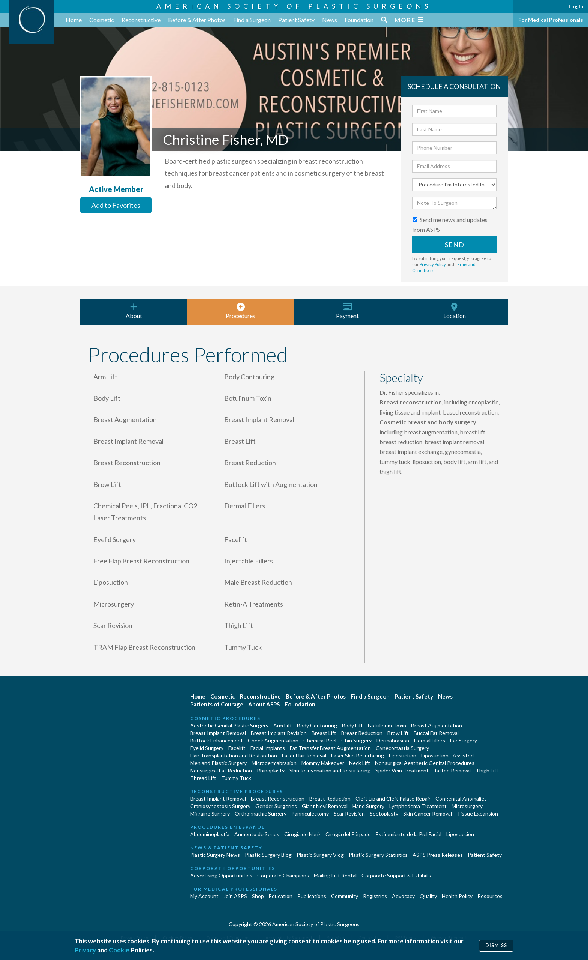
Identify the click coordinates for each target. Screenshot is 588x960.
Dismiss (496, 945)
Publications (311, 896)
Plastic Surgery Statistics (378, 855)
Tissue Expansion (477, 813)
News (329, 19)
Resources (489, 896)
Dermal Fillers (429, 740)
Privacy (85, 950)
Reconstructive (141, 19)
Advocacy (403, 896)
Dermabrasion (392, 740)
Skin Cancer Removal (427, 813)
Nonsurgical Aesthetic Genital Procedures (424, 763)
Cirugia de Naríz (302, 834)
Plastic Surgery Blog (268, 855)
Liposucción (460, 834)
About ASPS (264, 704)
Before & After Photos (197, 19)
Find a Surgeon (252, 19)
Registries (375, 896)
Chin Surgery (356, 740)
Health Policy (457, 896)
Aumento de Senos (256, 834)
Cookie (119, 950)
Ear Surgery (463, 740)
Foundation (359, 19)
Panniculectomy (310, 813)
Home (74, 19)
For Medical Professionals (550, 20)
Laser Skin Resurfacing (357, 755)
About (133, 311)
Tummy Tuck (236, 778)
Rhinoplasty (271, 770)
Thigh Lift (487, 770)
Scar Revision (349, 813)
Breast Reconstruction (277, 798)
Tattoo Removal (452, 770)
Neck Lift (359, 763)
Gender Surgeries (276, 806)
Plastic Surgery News (215, 855)
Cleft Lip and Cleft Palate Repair (393, 798)
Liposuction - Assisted (447, 755)
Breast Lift (324, 733)
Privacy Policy (433, 264)
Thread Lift (203, 778)
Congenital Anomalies (461, 798)
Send (454, 244)
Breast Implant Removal (218, 733)
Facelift (237, 748)
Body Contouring (317, 725)
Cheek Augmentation (273, 740)
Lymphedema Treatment (418, 806)
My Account (204, 896)
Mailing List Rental (335, 875)
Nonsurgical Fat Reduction (221, 770)
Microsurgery (467, 806)
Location (454, 311)
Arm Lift (282, 725)
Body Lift (352, 725)
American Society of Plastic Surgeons (294, 6)
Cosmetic (101, 19)
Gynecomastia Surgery (402, 748)
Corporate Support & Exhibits (396, 875)
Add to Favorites (116, 205)
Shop (258, 896)
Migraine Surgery (210, 813)
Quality (428, 896)
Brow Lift (398, 733)
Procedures (240, 311)
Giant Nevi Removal (325, 806)
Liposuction (402, 755)
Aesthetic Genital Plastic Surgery (229, 725)
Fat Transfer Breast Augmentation (330, 748)
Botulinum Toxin (387, 725)
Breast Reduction (361, 733)
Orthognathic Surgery (260, 813)
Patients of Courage (216, 704)
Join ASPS (235, 896)
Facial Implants (267, 748)
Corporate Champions (283, 875)
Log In (575, 6)
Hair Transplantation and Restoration (233, 755)
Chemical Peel (319, 740)
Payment (347, 311)
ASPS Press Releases (437, 855)
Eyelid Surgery (207, 748)
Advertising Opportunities (221, 875)
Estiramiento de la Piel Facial (408, 834)
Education (280, 896)
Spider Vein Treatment (402, 770)
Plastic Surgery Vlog (320, 855)
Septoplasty (384, 813)
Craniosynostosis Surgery (220, 806)
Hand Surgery (368, 806)
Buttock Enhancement (216, 740)
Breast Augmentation (436, 725)
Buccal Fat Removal (436, 733)
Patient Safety (296, 19)
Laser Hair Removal (304, 755)
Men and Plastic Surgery (218, 763)
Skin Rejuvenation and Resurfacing (330, 770)
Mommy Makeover (323, 763)
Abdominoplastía (210, 834)
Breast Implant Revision (279, 733)
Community (344, 896)
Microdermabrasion (274, 763)
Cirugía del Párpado (348, 834)
